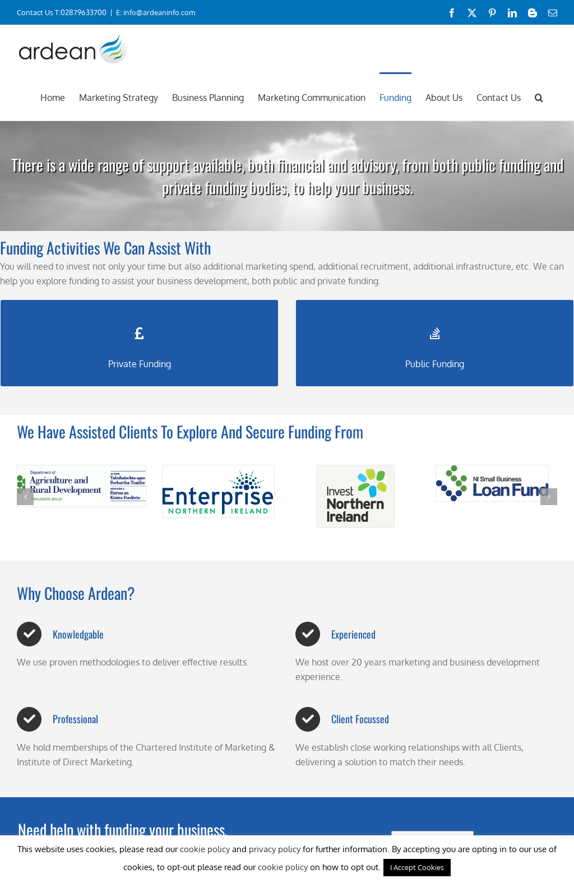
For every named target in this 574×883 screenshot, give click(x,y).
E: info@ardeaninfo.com (155, 12)
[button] (539, 96)
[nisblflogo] (492, 483)
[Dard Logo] (81, 486)
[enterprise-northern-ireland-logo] (218, 491)
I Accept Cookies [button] (417, 867)
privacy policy (274, 849)
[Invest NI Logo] (355, 496)
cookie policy (205, 849)
